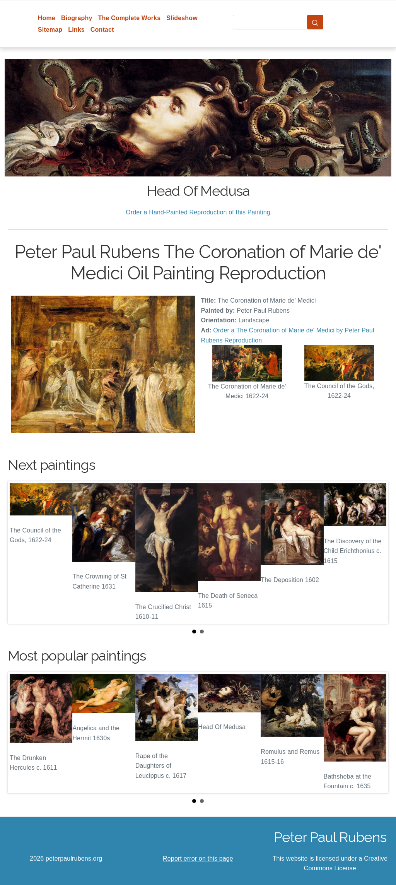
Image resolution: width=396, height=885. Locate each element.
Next (376, 552)
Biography (76, 18)
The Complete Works (129, 18)
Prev (20, 552)
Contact (102, 29)
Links (76, 29)
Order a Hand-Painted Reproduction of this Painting (198, 212)
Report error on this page (198, 858)
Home (46, 18)
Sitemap (50, 29)
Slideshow (182, 18)
